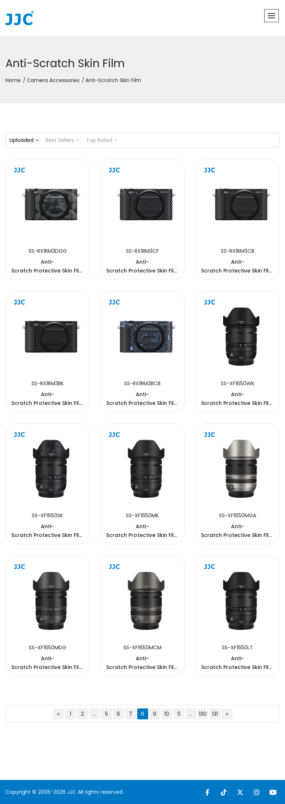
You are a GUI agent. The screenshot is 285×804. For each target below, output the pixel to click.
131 (215, 714)
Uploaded (24, 140)
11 (178, 714)
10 (166, 714)
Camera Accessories (53, 80)
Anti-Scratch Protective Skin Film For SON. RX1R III (47, 270)
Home (13, 80)
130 (203, 714)
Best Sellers (62, 140)
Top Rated (102, 140)
